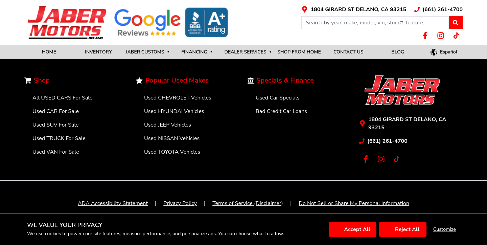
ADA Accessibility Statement (113, 203)
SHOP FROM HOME (299, 52)
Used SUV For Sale (55, 125)
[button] (455, 22)
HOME (49, 52)
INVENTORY (98, 52)
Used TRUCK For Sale (59, 138)
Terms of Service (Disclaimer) (247, 203)
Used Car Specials (278, 98)
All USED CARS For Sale (62, 98)
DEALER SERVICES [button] (248, 52)
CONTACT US (348, 52)
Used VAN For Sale (55, 152)
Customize (444, 229)
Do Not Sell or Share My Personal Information (354, 203)
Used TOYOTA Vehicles (172, 152)
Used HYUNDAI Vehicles (174, 111)
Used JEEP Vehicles (167, 125)
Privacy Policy (180, 203)
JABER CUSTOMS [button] (148, 52)
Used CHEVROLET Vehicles (177, 98)
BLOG (397, 52)
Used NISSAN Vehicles (172, 138)
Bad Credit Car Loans (281, 111)
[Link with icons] (353, 9)
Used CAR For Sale (55, 111)
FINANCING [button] (196, 52)
